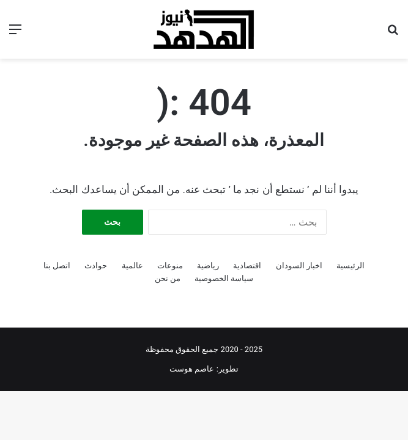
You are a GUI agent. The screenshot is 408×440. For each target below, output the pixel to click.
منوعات (170, 265)
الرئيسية (350, 265)
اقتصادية (247, 265)
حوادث (95, 265)
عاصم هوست (191, 368)
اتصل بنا (56, 265)
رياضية (208, 265)
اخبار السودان (299, 265)
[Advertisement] (204, 150)
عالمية (132, 265)
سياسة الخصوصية (224, 278)
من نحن (167, 278)
